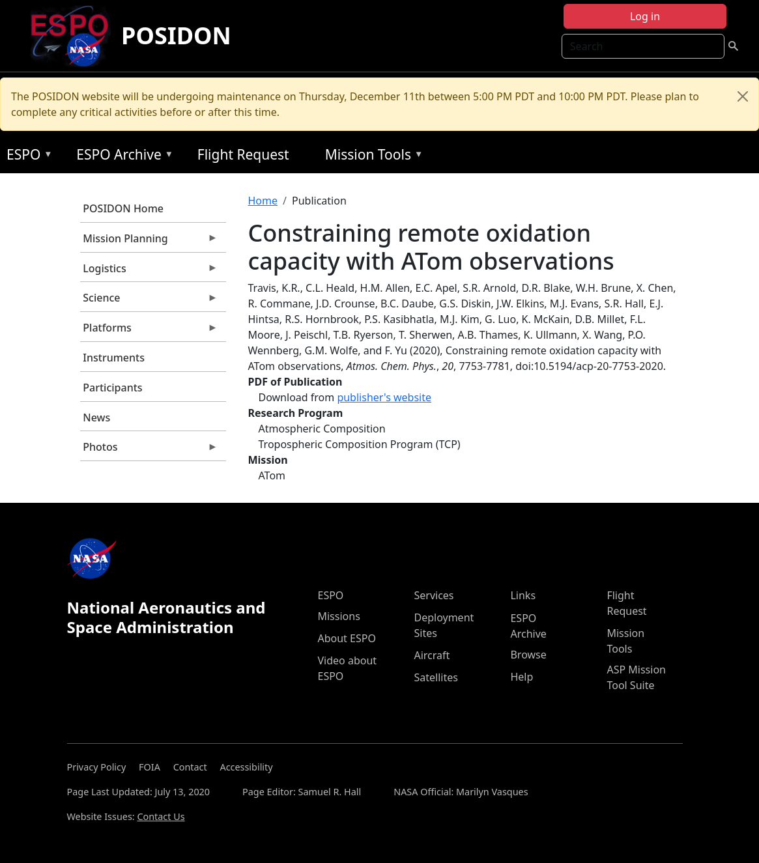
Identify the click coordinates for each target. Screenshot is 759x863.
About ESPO (346, 638)
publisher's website (384, 397)
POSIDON (176, 35)
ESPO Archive (121, 156)
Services (433, 595)
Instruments (114, 357)
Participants (112, 387)
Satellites (435, 677)
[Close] (742, 96)
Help (521, 677)
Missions (338, 616)
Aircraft (432, 655)
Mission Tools (371, 156)
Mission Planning (149, 241)
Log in (645, 16)
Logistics (149, 271)
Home (263, 200)
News (96, 417)
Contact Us (160, 816)
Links (523, 595)
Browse (528, 654)
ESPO (26, 156)
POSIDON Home (123, 208)
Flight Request (243, 154)
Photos (149, 450)
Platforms (149, 330)
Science (149, 300)
